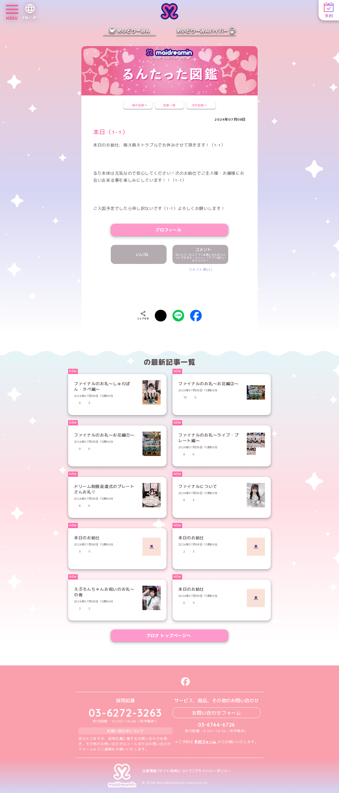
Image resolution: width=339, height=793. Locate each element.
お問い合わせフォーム (216, 712)
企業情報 (149, 771)
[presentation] (169, 289)
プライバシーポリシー (212, 771)
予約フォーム (205, 741)
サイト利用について (175, 771)
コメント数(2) (200, 269)
